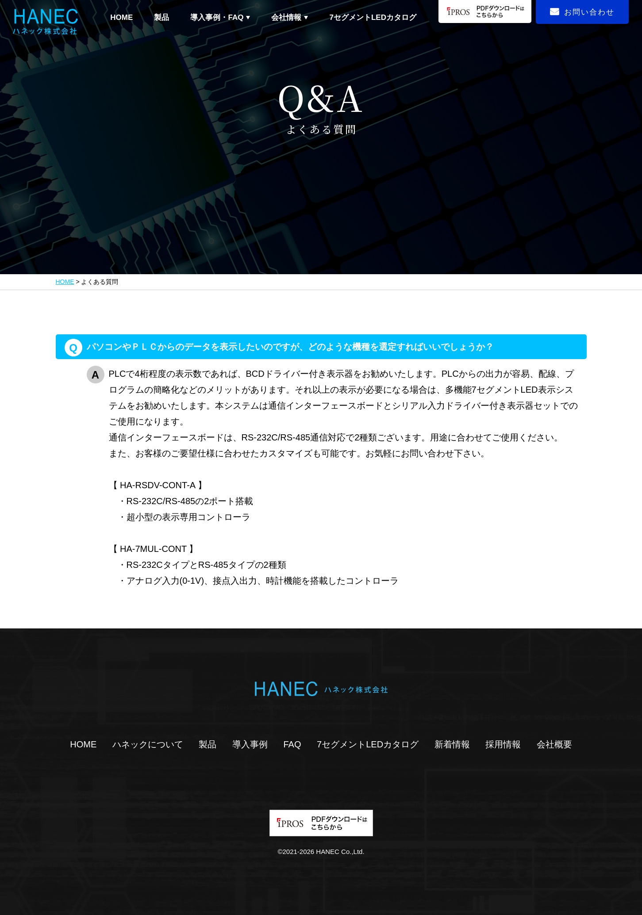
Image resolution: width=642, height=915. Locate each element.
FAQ (292, 744)
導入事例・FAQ (216, 17)
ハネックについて (147, 744)
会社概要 (554, 744)
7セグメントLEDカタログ (373, 17)
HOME (121, 17)
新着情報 (452, 744)
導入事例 (250, 744)
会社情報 (286, 17)
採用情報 (503, 744)
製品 (161, 17)
